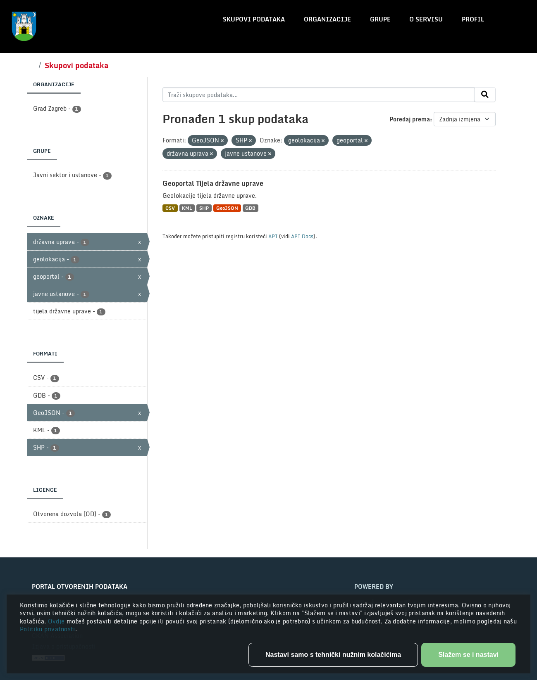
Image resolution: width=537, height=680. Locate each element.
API (273, 236)
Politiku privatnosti (47, 629)
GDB (250, 207)
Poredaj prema (409, 119)
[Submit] (485, 94)
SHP (204, 207)
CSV (170, 207)
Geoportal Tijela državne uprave (212, 183)
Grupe (380, 19)
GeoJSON (227, 207)
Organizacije (327, 19)
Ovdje (57, 621)
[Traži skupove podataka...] (318, 94)
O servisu (426, 19)
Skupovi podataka (254, 19)
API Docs (302, 236)
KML (187, 207)
